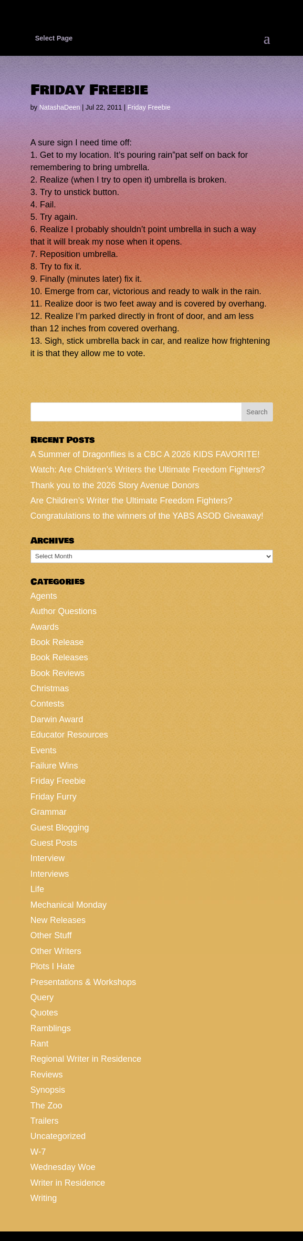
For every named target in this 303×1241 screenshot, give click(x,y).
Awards (45, 627)
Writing (44, 1198)
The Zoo (47, 1105)
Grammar (49, 812)
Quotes (44, 1012)
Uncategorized (58, 1136)
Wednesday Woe (63, 1167)
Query (42, 997)
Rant (40, 1043)
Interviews (50, 874)
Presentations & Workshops (83, 982)
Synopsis (48, 1090)
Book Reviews (58, 673)
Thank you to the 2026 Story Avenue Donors (115, 485)
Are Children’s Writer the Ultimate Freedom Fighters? (131, 500)
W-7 (38, 1152)
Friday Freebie (148, 107)
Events (44, 750)
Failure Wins (54, 765)
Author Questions (64, 611)
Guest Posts (54, 843)
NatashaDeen (59, 107)
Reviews (47, 1074)
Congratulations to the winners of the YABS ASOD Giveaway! (147, 516)
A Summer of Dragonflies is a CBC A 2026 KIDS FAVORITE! (145, 454)
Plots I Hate (53, 966)
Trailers (45, 1121)
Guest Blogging (60, 827)
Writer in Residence (68, 1183)
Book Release (57, 642)
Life (37, 889)
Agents (44, 596)
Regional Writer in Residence (86, 1059)
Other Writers (56, 951)
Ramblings (51, 1028)
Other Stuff (51, 935)
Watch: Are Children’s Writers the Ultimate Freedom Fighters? (148, 469)
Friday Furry (54, 796)
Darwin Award (57, 719)
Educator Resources (69, 734)
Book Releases (59, 657)
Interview (48, 858)
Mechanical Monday (69, 905)
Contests (47, 703)
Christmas (50, 688)
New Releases (58, 920)
